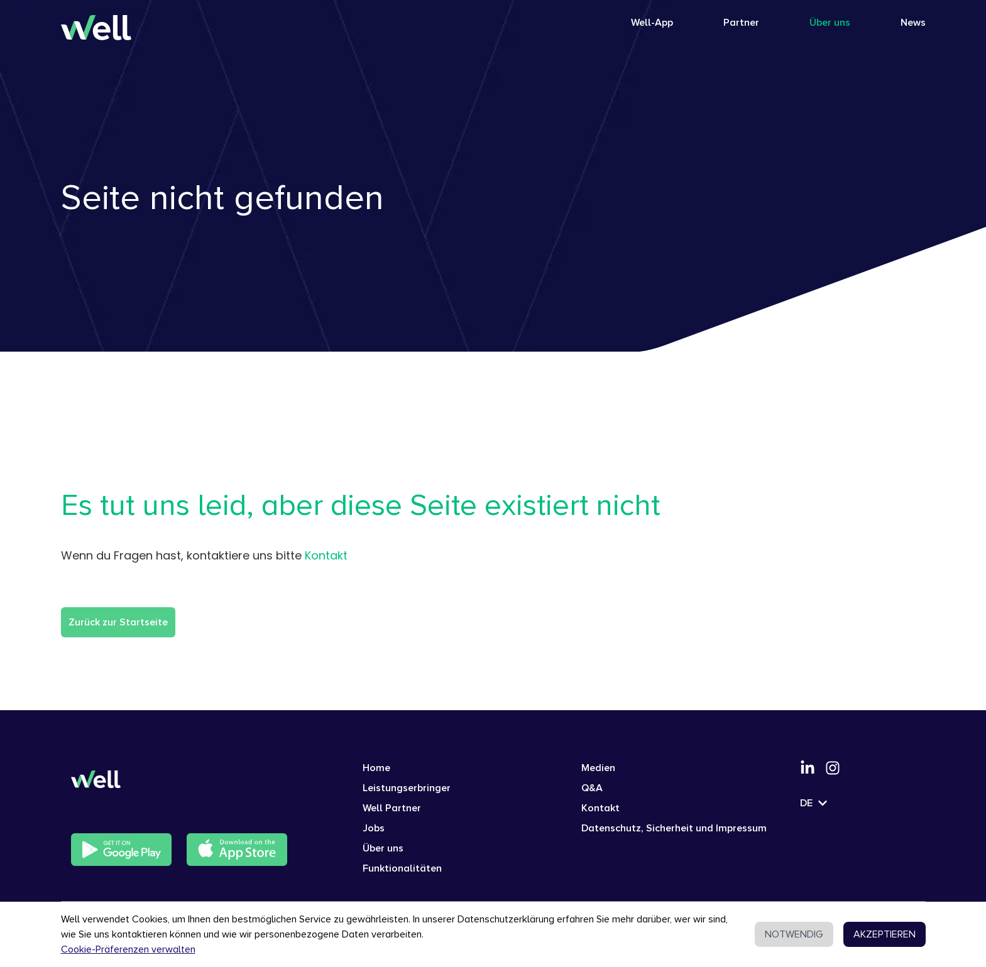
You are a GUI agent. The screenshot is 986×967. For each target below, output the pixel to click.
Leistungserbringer (407, 788)
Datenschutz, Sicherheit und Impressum (674, 828)
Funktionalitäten (402, 868)
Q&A (592, 788)
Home (376, 768)
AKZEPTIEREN (884, 934)
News (913, 22)
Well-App (652, 22)
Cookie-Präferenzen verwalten (128, 949)
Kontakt (326, 555)
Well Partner (392, 808)
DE (814, 803)
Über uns (829, 22)
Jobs (374, 828)
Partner (741, 22)
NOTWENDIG (794, 934)
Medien (598, 768)
